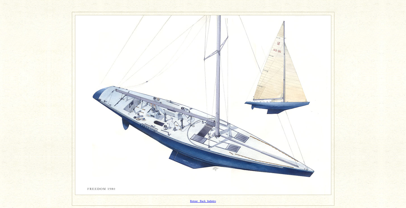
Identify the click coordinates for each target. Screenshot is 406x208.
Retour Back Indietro (203, 201)
